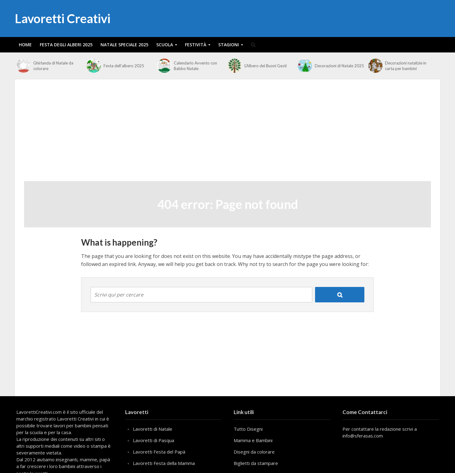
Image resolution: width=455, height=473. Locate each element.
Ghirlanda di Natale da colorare (53, 65)
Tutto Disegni (248, 429)
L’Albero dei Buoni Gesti (265, 65)
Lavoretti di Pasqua (153, 440)
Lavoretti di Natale (152, 429)
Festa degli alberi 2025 (66, 45)
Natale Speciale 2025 (124, 45)
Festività (195, 45)
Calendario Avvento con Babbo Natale (195, 65)
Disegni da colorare (254, 452)
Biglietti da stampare (256, 463)
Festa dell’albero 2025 (124, 65)
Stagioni (228, 45)
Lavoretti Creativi (62, 18)
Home (25, 45)
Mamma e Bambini (253, 440)
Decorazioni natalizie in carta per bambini (405, 65)
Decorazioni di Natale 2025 (339, 65)
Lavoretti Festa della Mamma (164, 463)
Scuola (164, 45)
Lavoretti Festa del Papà (159, 452)
